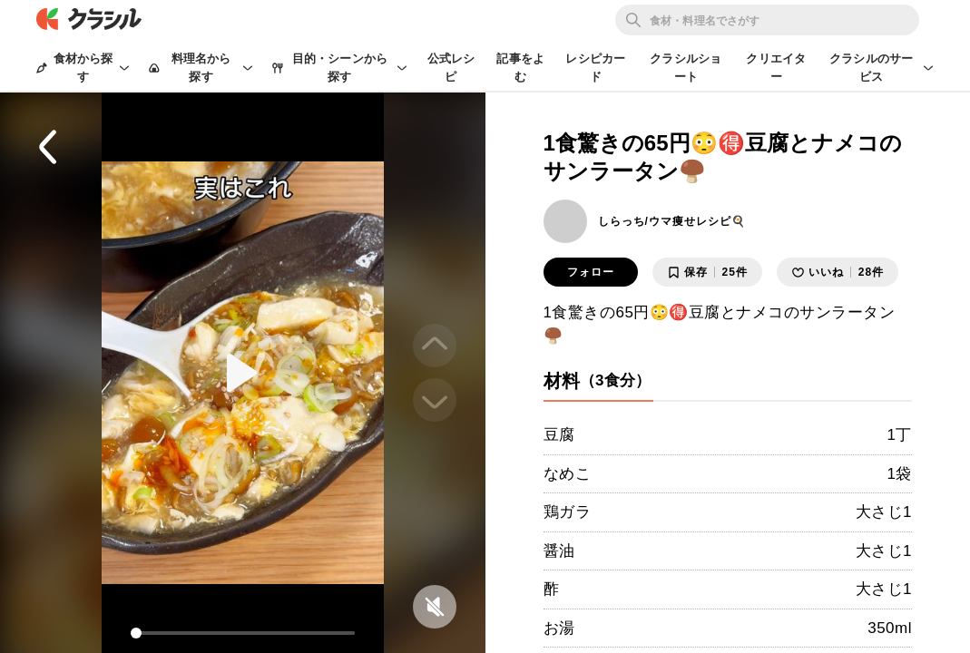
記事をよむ (520, 67)
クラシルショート (685, 67)
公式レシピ (451, 67)
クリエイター (776, 67)
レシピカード (595, 67)
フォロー (590, 272)
